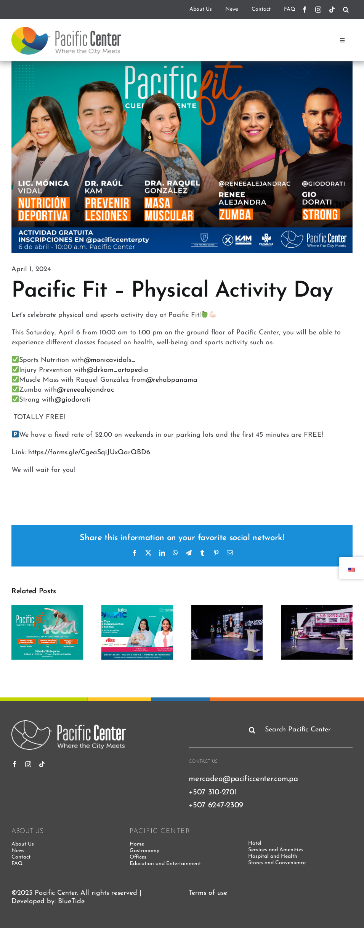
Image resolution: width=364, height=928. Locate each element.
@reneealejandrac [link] (85, 390)
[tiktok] (332, 9)
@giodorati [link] (72, 399)
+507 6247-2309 (216, 805)
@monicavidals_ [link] (110, 360)
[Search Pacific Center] (299, 729)
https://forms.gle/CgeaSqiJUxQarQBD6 (89, 452)
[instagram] (318, 9)
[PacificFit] (182, 157)
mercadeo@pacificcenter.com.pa (243, 779)
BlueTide (71, 901)
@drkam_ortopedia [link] (117, 370)
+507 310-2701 (213, 792)
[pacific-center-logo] (66, 30)
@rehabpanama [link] (171, 380)
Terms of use (208, 893)
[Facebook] (304, 9)
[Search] (346, 9)
